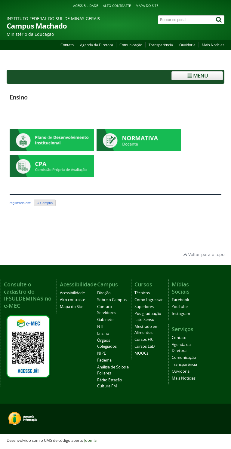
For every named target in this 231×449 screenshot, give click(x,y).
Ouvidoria (187, 44)
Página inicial (21, 62)
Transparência (161, 44)
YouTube (180, 306)
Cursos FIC (143, 339)
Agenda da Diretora (96, 44)
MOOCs (141, 353)
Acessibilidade (85, 5)
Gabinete (105, 319)
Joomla (90, 440)
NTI (100, 326)
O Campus (45, 203)
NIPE (101, 353)
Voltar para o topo (203, 254)
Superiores (144, 306)
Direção (104, 292)
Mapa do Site (147, 5)
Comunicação (130, 44)
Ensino (18, 97)
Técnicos (142, 292)
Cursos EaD (144, 346)
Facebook (180, 299)
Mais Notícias (213, 44)
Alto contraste (117, 5)
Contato (67, 44)
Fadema (104, 360)
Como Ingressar (148, 299)
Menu (197, 75)
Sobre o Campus (112, 299)
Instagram (181, 313)
